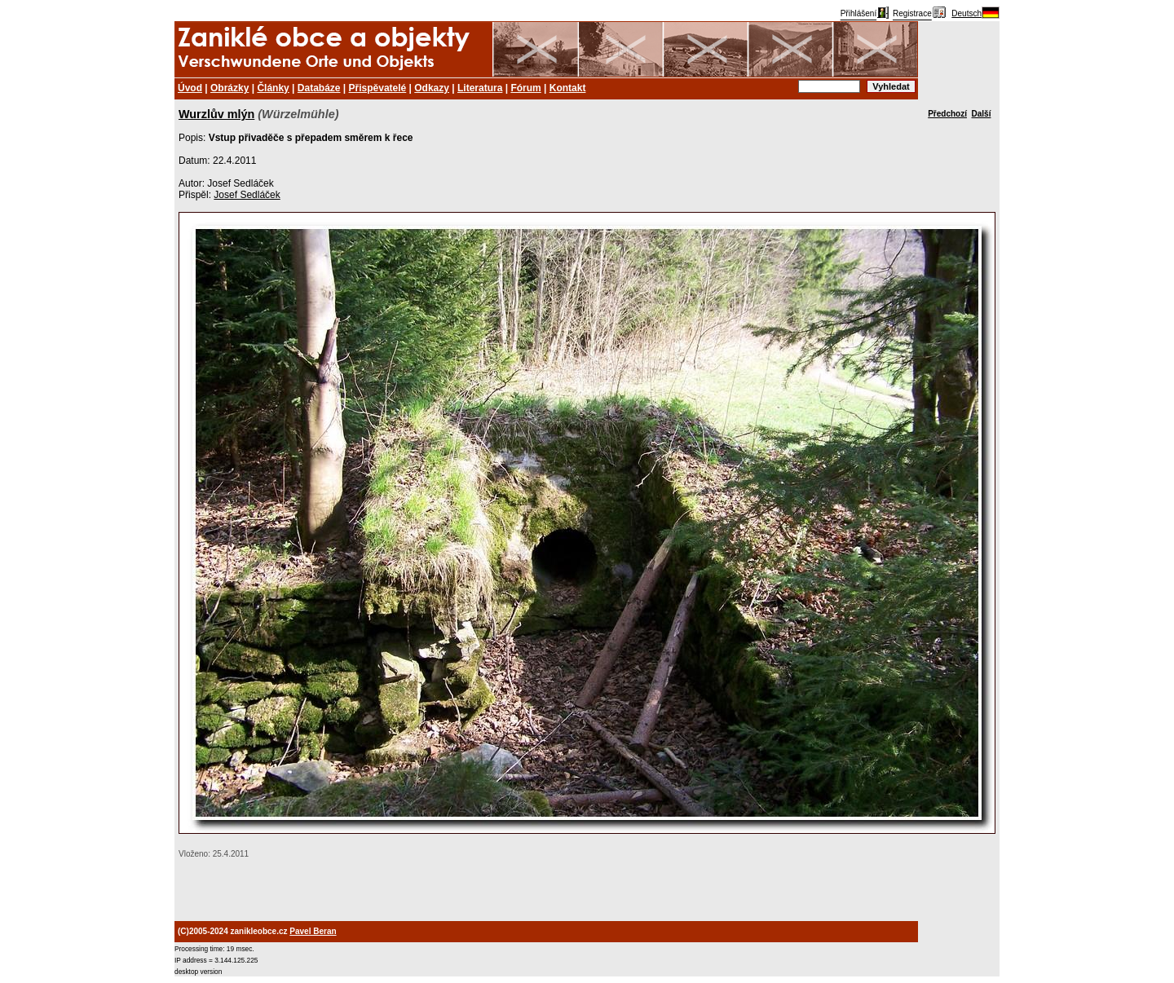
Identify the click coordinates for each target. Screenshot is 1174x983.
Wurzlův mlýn (216, 114)
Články (273, 88)
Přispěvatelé (378, 88)
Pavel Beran (312, 931)
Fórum (525, 88)
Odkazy (431, 88)
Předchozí (947, 113)
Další (981, 113)
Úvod (190, 88)
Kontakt (567, 88)
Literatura (479, 88)
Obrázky (229, 88)
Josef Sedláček (247, 195)
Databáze (319, 88)
